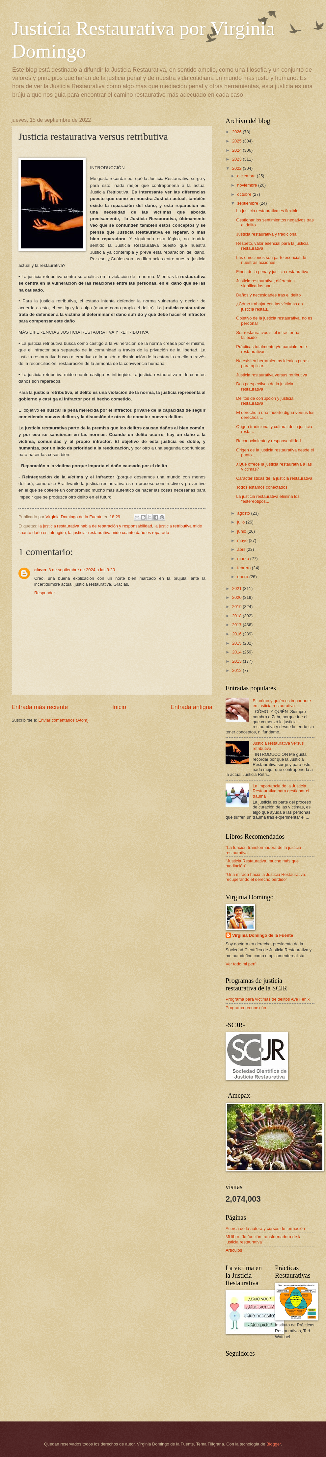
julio (241, 522)
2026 (237, 131)
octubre (245, 194)
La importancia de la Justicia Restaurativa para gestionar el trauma (281, 791)
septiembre (248, 203)
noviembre (247, 185)
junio (242, 531)
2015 (237, 643)
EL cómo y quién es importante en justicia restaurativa (282, 703)
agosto (244, 513)
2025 (237, 141)
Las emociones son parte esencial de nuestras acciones (271, 260)
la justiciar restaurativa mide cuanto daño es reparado (118, 532)
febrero (244, 567)
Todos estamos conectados (261, 487)
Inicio (119, 707)
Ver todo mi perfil (242, 963)
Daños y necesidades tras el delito (268, 295)
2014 (237, 652)
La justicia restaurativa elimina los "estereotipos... (268, 499)
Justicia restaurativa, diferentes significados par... (265, 283)
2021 (237, 588)
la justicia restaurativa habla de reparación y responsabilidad (95, 526)
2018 (237, 615)
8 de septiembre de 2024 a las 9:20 (81, 569)
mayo (243, 540)
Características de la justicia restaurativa (274, 478)
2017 (237, 624)
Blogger (273, 1444)
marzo (243, 558)
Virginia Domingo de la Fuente (262, 935)
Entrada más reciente (40, 707)
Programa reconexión (246, 1007)
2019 (237, 606)
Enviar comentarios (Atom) (64, 720)
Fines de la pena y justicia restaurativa (272, 271)
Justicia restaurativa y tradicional (266, 234)
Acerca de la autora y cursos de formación (265, 1228)
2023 (237, 159)
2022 (237, 168)
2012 (237, 670)
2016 (237, 633)
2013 (237, 661)
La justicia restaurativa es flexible (267, 210)
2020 (237, 597)
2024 (237, 150)
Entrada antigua (191, 707)
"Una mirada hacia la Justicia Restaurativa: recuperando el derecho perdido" (266, 877)
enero (243, 576)
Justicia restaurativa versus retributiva (271, 374)
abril (241, 549)
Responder (44, 592)
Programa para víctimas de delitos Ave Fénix (268, 999)
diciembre (247, 175)
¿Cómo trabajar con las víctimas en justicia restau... (269, 306)
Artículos (234, 1250)
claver (40, 569)
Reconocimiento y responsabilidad (268, 440)
